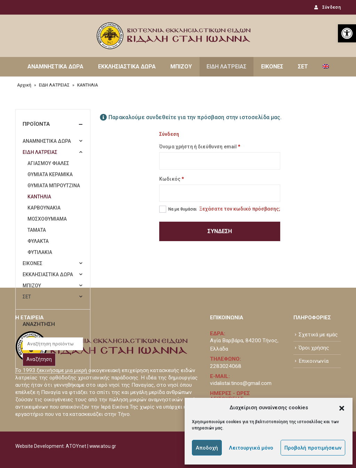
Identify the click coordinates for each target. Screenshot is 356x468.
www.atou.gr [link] (102, 446)
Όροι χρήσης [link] (314, 348)
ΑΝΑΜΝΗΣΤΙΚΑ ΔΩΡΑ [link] (55, 66)
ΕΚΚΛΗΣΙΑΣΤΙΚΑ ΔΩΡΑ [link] (127, 66)
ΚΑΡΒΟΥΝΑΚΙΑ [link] (43, 208)
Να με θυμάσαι (182, 209)
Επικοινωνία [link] (314, 361)
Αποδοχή (207, 448)
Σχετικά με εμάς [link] (318, 334)
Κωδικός (171, 179)
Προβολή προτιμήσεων (312, 448)
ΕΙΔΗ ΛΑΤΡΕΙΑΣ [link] (226, 66)
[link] (347, 33)
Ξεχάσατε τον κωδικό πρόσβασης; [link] (239, 209)
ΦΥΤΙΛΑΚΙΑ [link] (39, 252)
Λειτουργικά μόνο (251, 448)
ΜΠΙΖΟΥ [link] (181, 66)
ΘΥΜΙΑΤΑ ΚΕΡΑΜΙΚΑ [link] (50, 174)
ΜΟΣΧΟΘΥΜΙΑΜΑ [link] (47, 219)
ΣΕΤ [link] (303, 66)
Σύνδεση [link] (327, 7)
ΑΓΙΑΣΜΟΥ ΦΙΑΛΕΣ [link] (48, 163)
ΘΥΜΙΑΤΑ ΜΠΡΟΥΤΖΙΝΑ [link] (53, 185)
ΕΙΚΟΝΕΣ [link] (272, 66)
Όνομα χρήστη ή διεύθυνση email (199, 146)
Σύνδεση (220, 231)
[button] (341, 407)
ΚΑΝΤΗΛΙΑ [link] (39, 196)
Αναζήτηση (39, 359)
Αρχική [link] (24, 85)
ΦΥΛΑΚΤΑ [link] (38, 241)
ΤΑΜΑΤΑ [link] (36, 230)
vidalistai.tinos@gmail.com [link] (241, 383)
